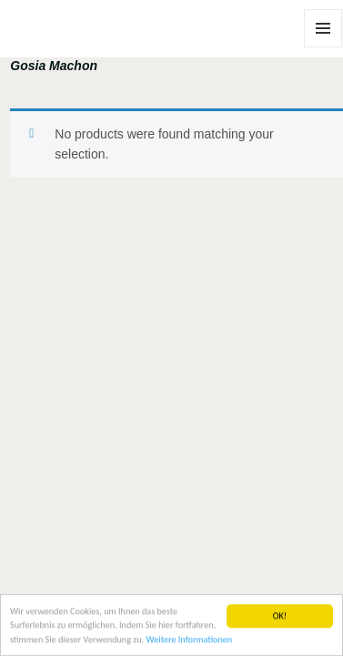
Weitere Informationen (189, 640)
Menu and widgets (323, 46)
